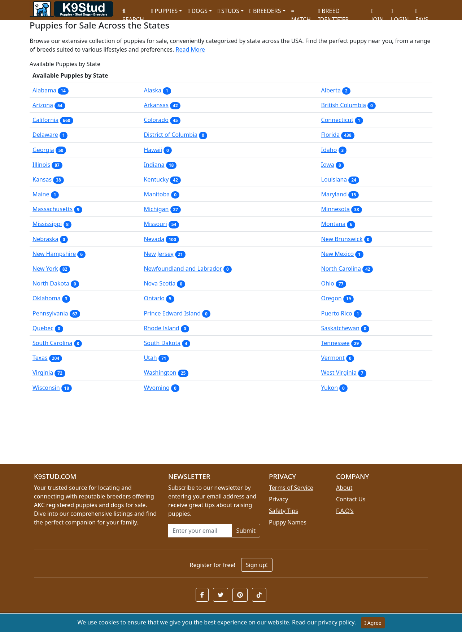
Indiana (154, 165)
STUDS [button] (228, 11)
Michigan (156, 209)
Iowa (327, 165)
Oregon (331, 298)
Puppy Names (287, 522)
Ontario (154, 298)
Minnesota (335, 209)
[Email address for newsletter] (200, 530)
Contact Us (350, 499)
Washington (160, 372)
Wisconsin (46, 388)
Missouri (155, 224)
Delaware (45, 135)
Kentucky (156, 179)
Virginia (42, 372)
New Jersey (158, 254)
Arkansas (156, 105)
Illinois (41, 165)
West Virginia (339, 372)
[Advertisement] (231, 432)
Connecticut (337, 120)
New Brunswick (342, 239)
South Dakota (162, 343)
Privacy (278, 499)
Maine (40, 194)
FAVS (421, 12)
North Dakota (50, 283)
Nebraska (45, 239)
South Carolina (52, 343)
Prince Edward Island (172, 313)
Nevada (154, 239)
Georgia (43, 150)
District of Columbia (170, 135)
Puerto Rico (336, 313)
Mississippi (47, 224)
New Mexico (337, 254)
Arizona (42, 105)
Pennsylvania (50, 313)
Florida (330, 135)
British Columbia (343, 105)
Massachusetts (52, 209)
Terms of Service (291, 488)
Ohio (327, 283)
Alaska (152, 90)
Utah (150, 358)
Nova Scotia (159, 283)
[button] (202, 595)
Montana (333, 224)
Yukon (329, 388)
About (344, 488)
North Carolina (341, 269)
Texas (40, 358)
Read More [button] (190, 49)
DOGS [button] (198, 11)
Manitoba (157, 194)
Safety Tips (283, 511)
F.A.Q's (345, 511)
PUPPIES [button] (164, 11)
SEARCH (133, 12)
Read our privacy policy (323, 622)
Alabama (44, 90)
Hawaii (153, 150)
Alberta (331, 90)
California (45, 120)
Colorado (156, 120)
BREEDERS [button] (265, 11)
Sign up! (257, 565)
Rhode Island (161, 328)
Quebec (42, 328)
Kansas (42, 179)
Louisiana (334, 179)
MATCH (301, 12)
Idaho (329, 150)
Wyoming (157, 388)
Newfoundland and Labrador (183, 269)
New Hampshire (54, 254)
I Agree (372, 622)
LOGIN (400, 12)
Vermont (333, 358)
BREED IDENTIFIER (333, 12)
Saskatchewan (340, 328)
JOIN (377, 12)
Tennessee (335, 343)
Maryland (334, 194)
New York (45, 269)
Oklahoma (46, 298)
